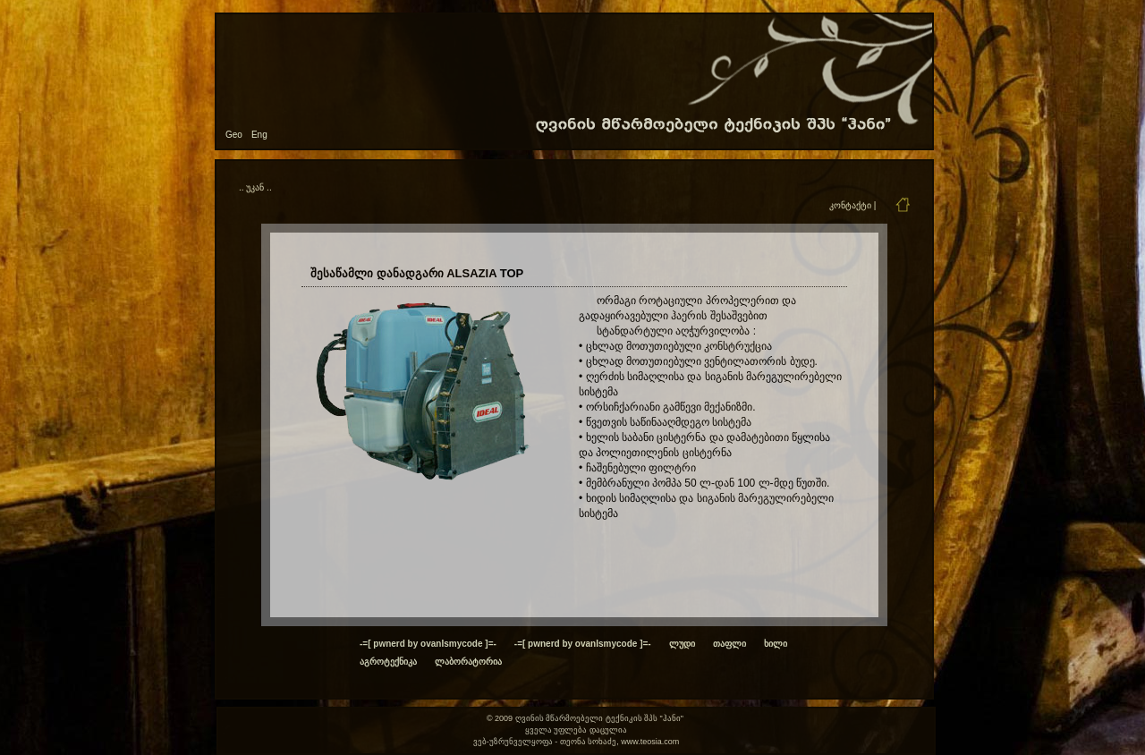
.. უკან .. (255, 187)
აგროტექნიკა (388, 661)
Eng (259, 135)
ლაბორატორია (468, 661)
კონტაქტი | (852, 205)
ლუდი (682, 644)
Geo (233, 135)
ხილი (775, 644)
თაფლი (729, 644)
